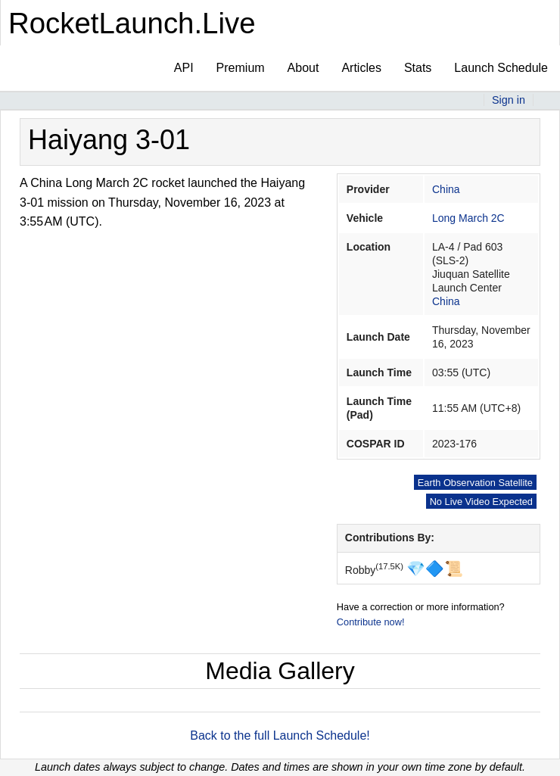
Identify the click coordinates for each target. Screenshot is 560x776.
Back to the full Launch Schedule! (280, 735)
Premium (240, 67)
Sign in (508, 100)
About (303, 67)
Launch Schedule (501, 67)
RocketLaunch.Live (132, 23)
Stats (417, 67)
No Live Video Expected (481, 501)
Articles (361, 67)
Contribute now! (371, 622)
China (446, 189)
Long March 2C (468, 218)
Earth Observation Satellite (475, 482)
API (184, 67)
